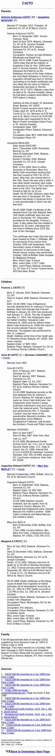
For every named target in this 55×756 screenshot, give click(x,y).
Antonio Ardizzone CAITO (15, 17)
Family (6, 358)
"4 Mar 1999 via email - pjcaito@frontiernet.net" (14, 691)
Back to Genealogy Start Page (27, 751)
